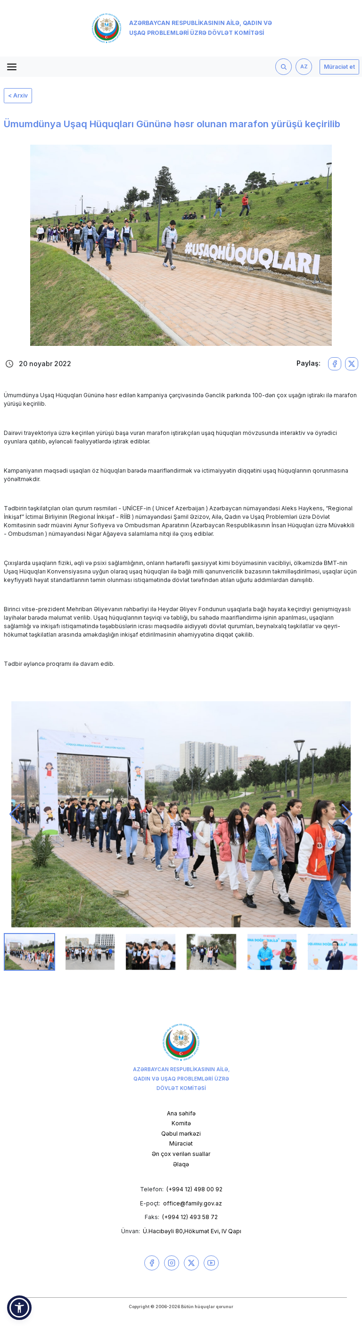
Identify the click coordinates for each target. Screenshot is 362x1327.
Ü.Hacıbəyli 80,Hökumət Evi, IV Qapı (192, 1231)
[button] (14, 814)
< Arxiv (18, 95)
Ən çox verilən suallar (181, 1153)
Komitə (181, 1123)
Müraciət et (339, 66)
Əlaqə (181, 1164)
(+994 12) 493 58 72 (190, 1217)
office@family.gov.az (192, 1203)
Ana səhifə (181, 1113)
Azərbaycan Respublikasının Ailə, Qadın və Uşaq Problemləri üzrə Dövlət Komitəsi (181, 28)
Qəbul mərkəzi (181, 1133)
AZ (304, 67)
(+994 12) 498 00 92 (194, 1189)
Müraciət (181, 1143)
